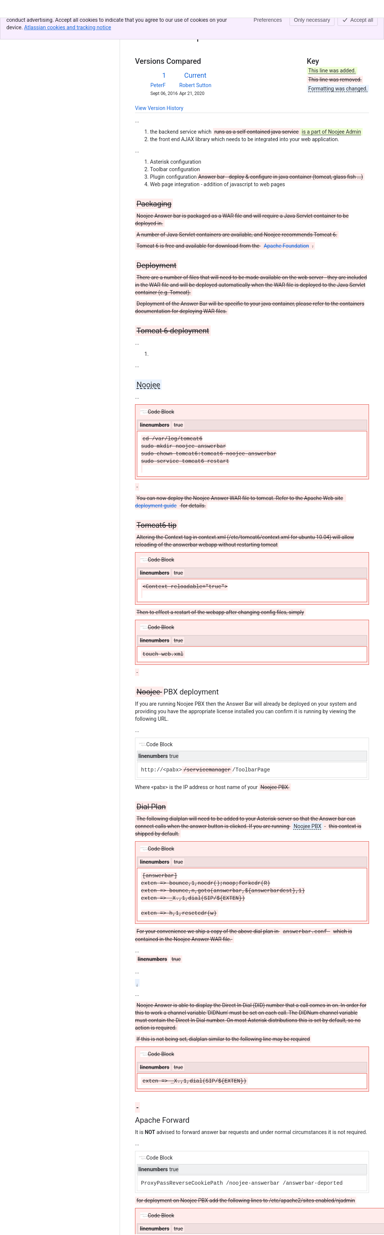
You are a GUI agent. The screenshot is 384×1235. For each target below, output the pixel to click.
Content (144, 26)
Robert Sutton (195, 85)
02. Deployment (187, 26)
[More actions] (362, 27)
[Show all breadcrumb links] (160, 25)
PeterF (158, 85)
